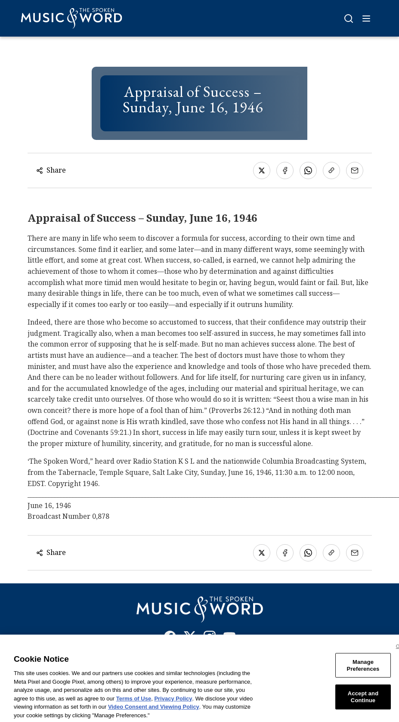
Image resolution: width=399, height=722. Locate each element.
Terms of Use (133, 703)
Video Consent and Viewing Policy (153, 712)
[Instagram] (210, 638)
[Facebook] (170, 638)
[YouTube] (229, 638)
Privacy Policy (173, 703)
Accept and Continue (363, 702)
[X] (190, 638)
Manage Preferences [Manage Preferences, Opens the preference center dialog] (363, 671)
